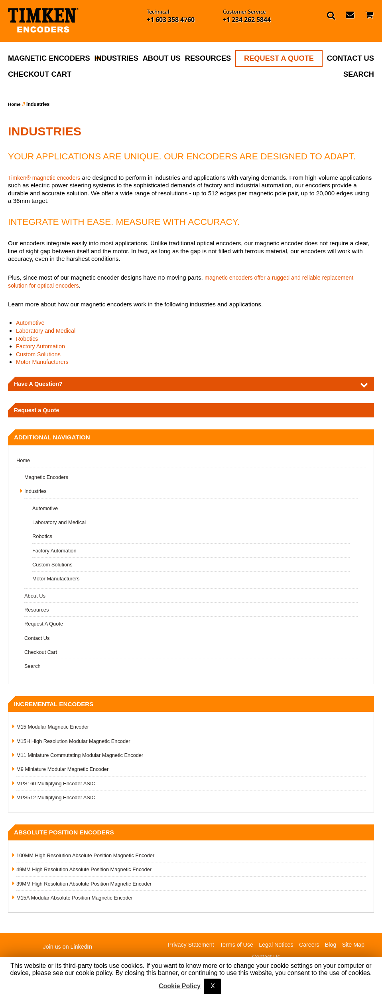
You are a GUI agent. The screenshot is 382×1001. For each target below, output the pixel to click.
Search (358, 74)
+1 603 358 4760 (171, 19)
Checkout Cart (39, 74)
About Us (162, 58)
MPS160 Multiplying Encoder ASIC (58, 785)
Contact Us (350, 58)
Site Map (358, 947)
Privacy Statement (186, 947)
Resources (208, 58)
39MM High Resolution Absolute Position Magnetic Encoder (88, 886)
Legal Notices (276, 947)
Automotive (31, 322)
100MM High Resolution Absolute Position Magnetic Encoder (89, 858)
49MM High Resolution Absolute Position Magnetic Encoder (88, 872)
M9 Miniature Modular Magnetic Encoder (65, 772)
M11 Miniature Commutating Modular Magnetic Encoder (84, 757)
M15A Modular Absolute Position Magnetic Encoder (78, 900)
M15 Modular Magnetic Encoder (55, 729)
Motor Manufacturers (44, 361)
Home (15, 104)
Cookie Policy (180, 986)
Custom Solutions (39, 354)
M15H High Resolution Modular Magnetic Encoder (77, 743)
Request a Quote (38, 410)
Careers (312, 947)
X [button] (213, 986)
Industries (116, 58)
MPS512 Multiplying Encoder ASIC (58, 800)
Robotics (27, 338)
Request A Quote (279, 58)
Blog (334, 947)
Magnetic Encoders (49, 58)
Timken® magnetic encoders (46, 177)
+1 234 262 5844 (247, 19)
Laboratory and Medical (47, 330)
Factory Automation (42, 346)
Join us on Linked (67, 949)
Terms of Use (235, 947)
